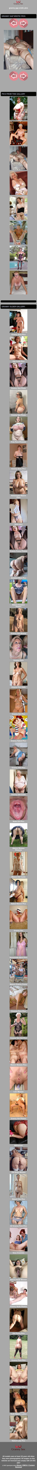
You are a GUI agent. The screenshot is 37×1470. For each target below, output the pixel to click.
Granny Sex (19, 930)
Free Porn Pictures (19, 441)
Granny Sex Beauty (19, 632)
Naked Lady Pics (19, 1440)
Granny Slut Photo (19, 387)
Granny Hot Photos (19, 1118)
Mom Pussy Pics (19, 1386)
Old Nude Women (19, 1171)
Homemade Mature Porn (19, 495)
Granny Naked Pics (19, 740)
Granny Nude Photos (19, 1306)
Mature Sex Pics (19, 1198)
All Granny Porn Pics (19, 1225)
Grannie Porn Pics (19, 1010)
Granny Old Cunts (19, 794)
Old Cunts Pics (19, 360)
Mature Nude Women (19, 1279)
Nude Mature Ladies (19, 1413)
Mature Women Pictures (19, 848)
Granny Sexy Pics (19, 333)
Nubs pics (19, 523)
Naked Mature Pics (19, 903)
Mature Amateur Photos (19, 605)
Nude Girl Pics (19, 820)
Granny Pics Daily (19, 686)
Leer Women (19, 1091)
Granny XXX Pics (19, 767)
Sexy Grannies (19, 1252)
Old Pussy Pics (19, 1332)
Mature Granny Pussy (19, 983)
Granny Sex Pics (19, 713)
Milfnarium (19, 1144)
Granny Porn (19, 659)
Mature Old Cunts (19, 876)
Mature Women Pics (19, 1064)
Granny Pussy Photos (19, 550)
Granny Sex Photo (19, 414)
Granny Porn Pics (19, 1359)
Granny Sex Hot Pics (19, 1037)
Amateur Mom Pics (19, 577)
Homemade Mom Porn (19, 956)
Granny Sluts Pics (19, 468)
